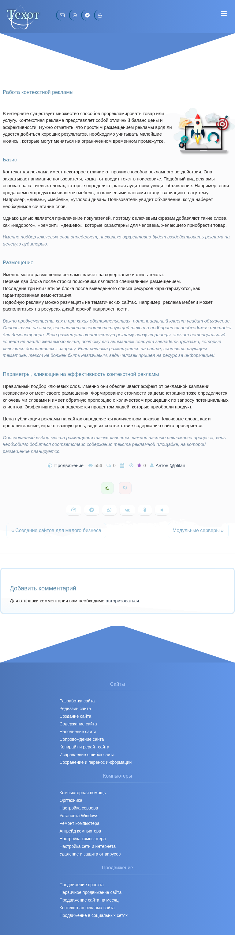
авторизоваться (122, 600)
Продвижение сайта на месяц (88, 900)
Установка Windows (78, 815)
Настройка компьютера (82, 838)
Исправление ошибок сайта (86, 754)
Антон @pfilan (170, 465)
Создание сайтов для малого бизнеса (56, 530)
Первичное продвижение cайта (90, 892)
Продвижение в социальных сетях (93, 915)
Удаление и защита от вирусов (90, 854)
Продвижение (69, 465)
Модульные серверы (198, 530)
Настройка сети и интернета (87, 846)
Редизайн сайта (75, 708)
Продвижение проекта (81, 884)
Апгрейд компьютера (80, 831)
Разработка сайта (77, 700)
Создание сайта (75, 716)
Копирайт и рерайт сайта (84, 746)
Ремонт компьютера (79, 823)
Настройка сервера (78, 808)
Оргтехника (70, 800)
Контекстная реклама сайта (86, 907)
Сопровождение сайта (81, 739)
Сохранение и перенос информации (95, 762)
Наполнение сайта (77, 731)
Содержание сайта (78, 723)
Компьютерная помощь (82, 792)
